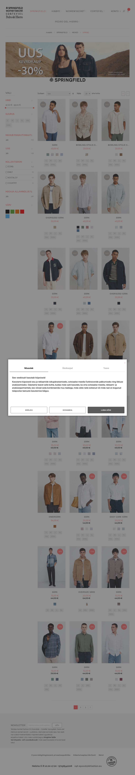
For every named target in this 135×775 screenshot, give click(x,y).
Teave (106, 368)
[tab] (28, 368)
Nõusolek (28, 368)
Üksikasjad (67, 368)
